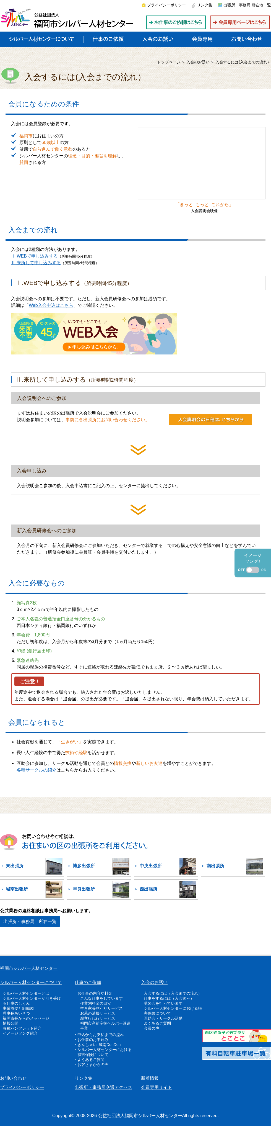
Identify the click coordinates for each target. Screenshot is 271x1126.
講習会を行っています (163, 1003)
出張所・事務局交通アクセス (103, 1087)
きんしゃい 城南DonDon (99, 1044)
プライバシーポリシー (166, 5)
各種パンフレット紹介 (22, 1028)
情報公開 (10, 1023)
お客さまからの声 (92, 1064)
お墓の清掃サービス (97, 1013)
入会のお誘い (198, 62)
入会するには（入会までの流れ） (173, 993)
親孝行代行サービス (97, 1018)
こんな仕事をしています (101, 998)
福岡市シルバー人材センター (29, 968)
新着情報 (150, 1078)
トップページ (168, 62)
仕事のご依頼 (88, 982)
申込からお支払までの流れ (100, 1034)
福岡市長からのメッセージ (26, 1018)
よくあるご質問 (91, 1059)
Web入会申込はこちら (51, 305)
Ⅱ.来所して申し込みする (36, 262)
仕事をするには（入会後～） (169, 998)
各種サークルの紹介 (36, 770)
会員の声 (151, 1028)
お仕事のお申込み (92, 1039)
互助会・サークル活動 (163, 1018)
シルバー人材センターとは (26, 993)
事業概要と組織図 (18, 1008)
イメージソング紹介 (20, 1033)
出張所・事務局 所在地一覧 (247, 5)
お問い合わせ (13, 1078)
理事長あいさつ (16, 1013)
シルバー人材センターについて (31, 982)
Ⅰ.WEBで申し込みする (34, 256)
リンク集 (204, 5)
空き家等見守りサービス (101, 1008)
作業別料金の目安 (95, 1003)
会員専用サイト (156, 1087)
